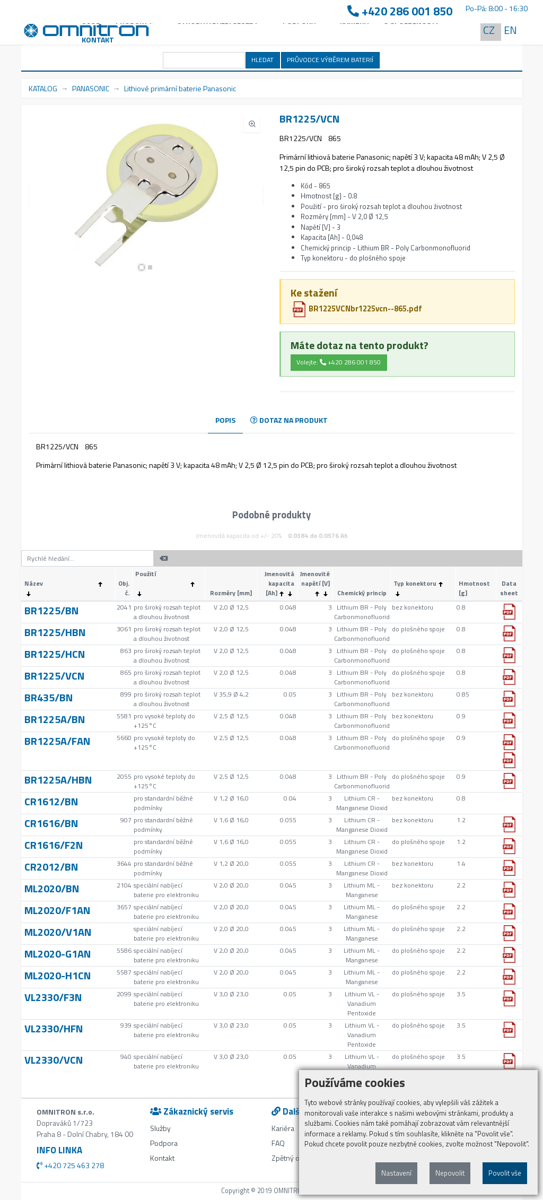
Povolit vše (504, 1173)
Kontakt (98, 39)
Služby (160, 1128)
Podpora (164, 1143)
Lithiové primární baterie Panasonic (180, 88)
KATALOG (43, 88)
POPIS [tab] (225, 419)
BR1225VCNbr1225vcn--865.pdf (356, 308)
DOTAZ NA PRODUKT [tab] (289, 419)
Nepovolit (450, 1173)
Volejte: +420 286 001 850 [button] (338, 362)
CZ (489, 30)
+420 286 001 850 (399, 11)
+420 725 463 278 (70, 1165)
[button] (141, 267)
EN (510, 30)
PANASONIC (90, 88)
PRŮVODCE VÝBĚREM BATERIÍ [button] (330, 60)
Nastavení (396, 1173)
